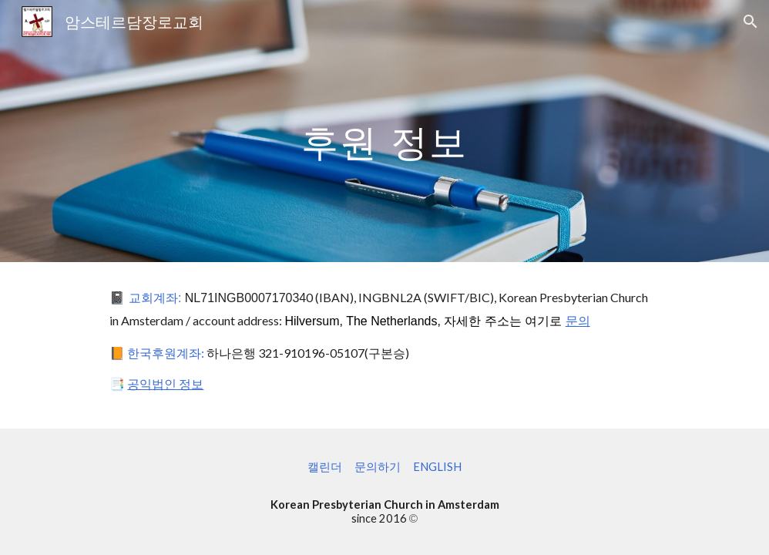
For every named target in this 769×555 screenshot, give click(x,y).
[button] (750, 21)
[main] (385, 131)
